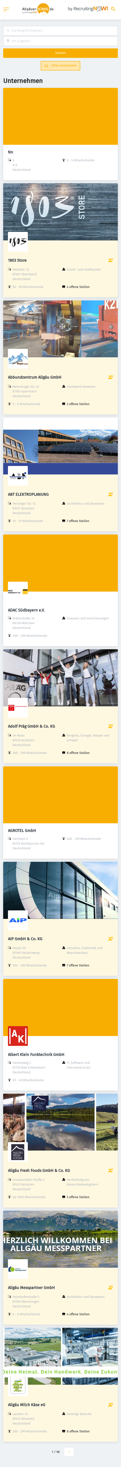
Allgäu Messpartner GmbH (31, 1287)
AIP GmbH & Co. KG (25, 938)
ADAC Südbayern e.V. (26, 610)
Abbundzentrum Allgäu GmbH (34, 377)
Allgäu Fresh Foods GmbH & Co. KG (39, 1170)
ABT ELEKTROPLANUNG (28, 494)
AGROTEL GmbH (22, 830)
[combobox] (60, 31)
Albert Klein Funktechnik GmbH (36, 1054)
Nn (10, 152)
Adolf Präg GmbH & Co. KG (31, 726)
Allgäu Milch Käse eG (26, 1404)
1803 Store (17, 260)
